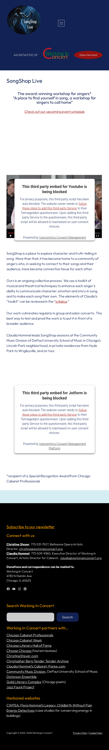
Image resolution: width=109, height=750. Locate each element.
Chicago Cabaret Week (24, 640)
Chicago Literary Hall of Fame (29, 645)
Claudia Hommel (18, 553)
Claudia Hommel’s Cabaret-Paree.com (35, 666)
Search (67, 617)
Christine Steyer (17, 544)
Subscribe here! (88, 55)
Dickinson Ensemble (21, 676)
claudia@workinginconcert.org (80, 558)
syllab (59, 301)
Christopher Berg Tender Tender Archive (37, 661)
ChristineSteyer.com (22, 656)
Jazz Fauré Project (20, 687)
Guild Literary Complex (23, 682)
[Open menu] (61, 23)
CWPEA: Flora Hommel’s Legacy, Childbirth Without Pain (49, 705)
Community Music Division (26, 671)
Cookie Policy (96, 732)
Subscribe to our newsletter (30, 526)
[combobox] (30, 617)
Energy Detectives (20, 710)
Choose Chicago (19, 650)
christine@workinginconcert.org (41, 549)
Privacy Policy (80, 732)
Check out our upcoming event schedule (54, 111)
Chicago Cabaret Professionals (29, 635)
